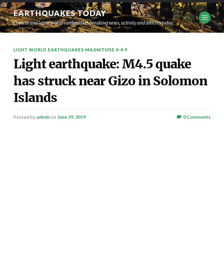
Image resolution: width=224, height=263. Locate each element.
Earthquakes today (59, 13)
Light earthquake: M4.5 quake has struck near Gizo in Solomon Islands (110, 80)
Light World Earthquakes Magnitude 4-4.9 (70, 49)
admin (43, 117)
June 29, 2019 (71, 117)
